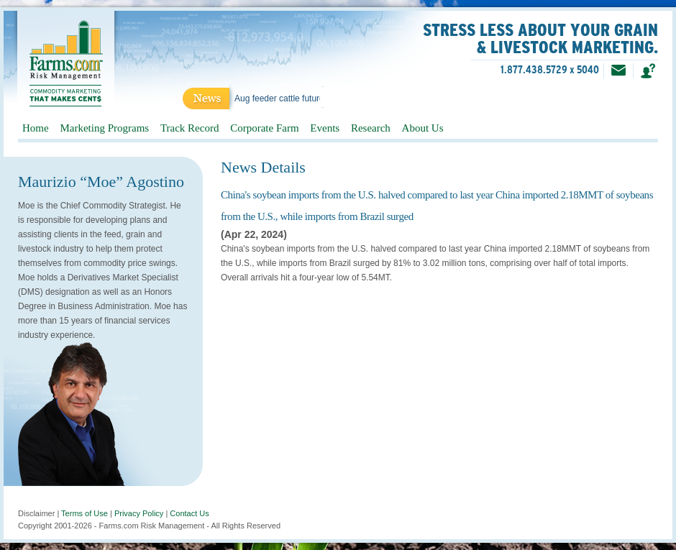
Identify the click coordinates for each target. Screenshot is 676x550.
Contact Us (189, 513)
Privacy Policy (138, 513)
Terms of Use (84, 513)
